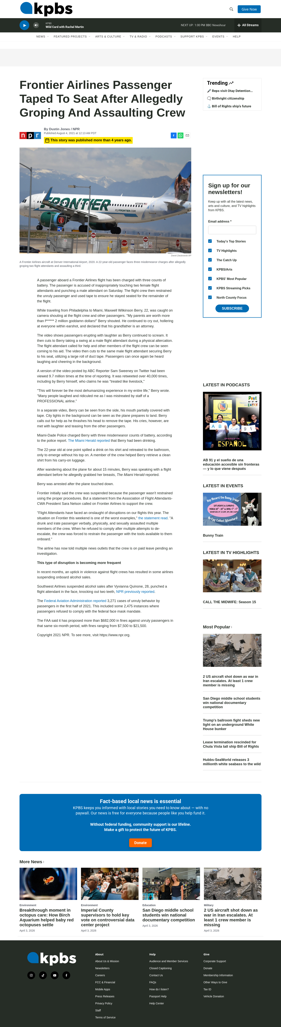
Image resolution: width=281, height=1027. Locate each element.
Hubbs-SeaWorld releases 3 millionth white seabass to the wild (232, 762)
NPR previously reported (135, 592)
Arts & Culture (108, 40)
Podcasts (164, 40)
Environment (28, 905)
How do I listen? (159, 989)
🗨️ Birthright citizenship (225, 98)
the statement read (153, 518)
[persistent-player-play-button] (24, 28)
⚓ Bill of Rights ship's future (229, 106)
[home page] (46, 10)
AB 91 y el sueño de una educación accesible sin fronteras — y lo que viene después (231, 464)
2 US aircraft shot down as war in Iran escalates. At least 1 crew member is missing (230, 681)
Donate (140, 842)
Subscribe (232, 308)
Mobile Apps (102, 989)
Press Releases (104, 996)
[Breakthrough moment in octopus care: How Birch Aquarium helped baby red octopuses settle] (48, 884)
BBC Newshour (216, 28)
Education (149, 905)
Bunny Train (213, 535)
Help (237, 40)
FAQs (152, 982)
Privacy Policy (103, 1003)
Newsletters (102, 968)
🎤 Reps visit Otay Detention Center (228, 93)
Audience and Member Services (168, 961)
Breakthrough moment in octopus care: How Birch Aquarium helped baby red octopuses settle (47, 917)
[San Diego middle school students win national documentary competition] (171, 884)
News (40, 40)
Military (208, 905)
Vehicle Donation (214, 996)
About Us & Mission (107, 961)
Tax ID (207, 989)
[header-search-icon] (232, 10)
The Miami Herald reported (89, 441)
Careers (100, 975)
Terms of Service (105, 1017)
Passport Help (157, 996)
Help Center (156, 1003)
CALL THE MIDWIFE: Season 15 (229, 602)
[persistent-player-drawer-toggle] (247, 28)
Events (218, 40)
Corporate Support (215, 961)
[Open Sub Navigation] (48, 40)
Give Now (250, 10)
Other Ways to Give (215, 982)
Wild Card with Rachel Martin (65, 30)
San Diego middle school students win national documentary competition (231, 703)
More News (32, 861)
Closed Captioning (160, 968)
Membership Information (218, 975)
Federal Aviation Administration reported (75, 601)
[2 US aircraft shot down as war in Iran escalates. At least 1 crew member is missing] (232, 884)
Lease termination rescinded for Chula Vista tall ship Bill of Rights (231, 744)
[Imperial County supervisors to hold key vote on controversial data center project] (110, 884)
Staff (98, 1010)
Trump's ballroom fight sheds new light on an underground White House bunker (231, 724)
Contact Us (156, 975)
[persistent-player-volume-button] (36, 28)
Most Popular (218, 626)
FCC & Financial (105, 982)
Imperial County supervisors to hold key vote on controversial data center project (107, 917)
